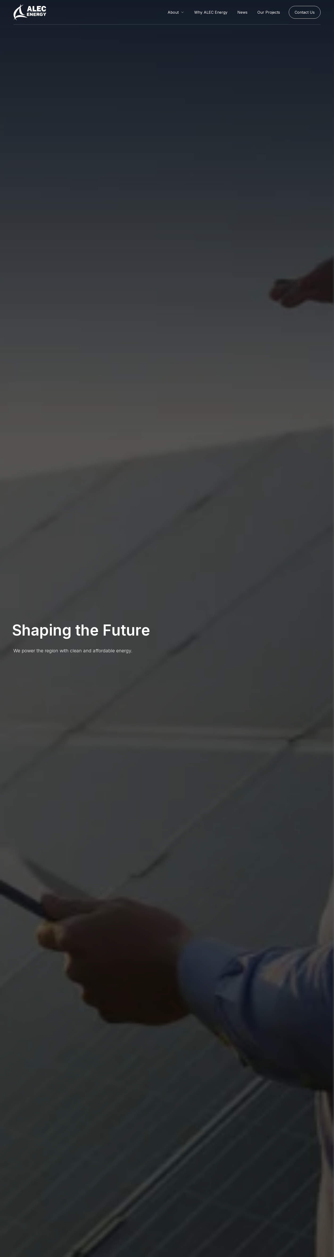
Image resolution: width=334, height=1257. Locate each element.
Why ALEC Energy (210, 12)
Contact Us (305, 12)
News (242, 12)
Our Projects (268, 12)
